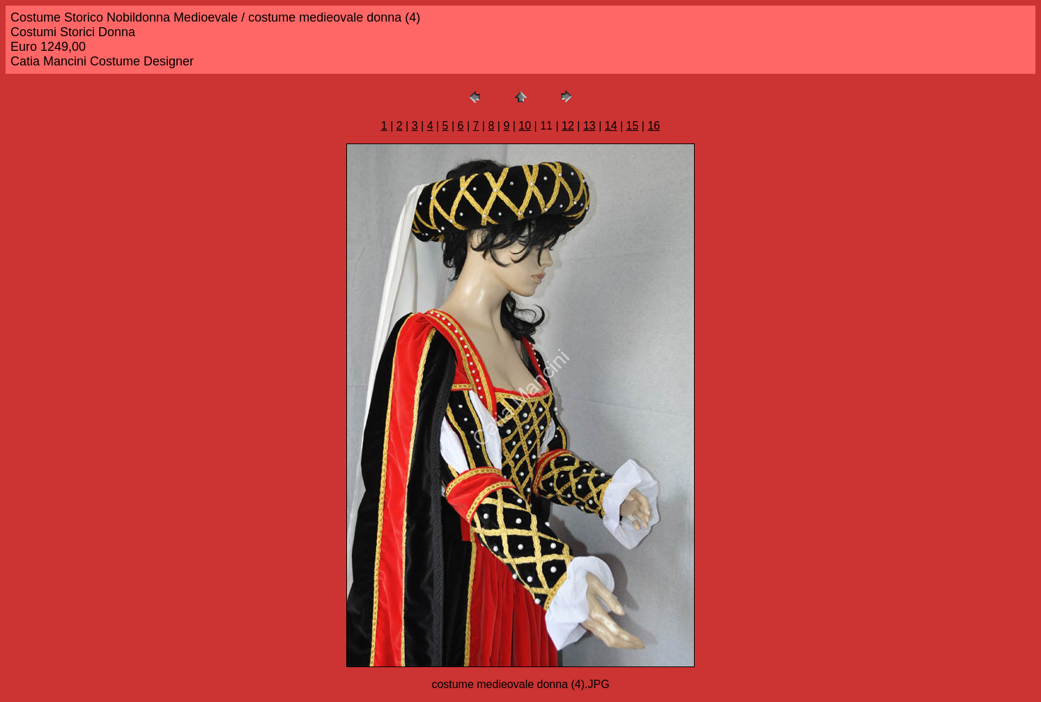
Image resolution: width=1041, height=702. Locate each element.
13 (589, 126)
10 (524, 126)
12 (568, 126)
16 (653, 126)
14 (611, 126)
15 (632, 126)
